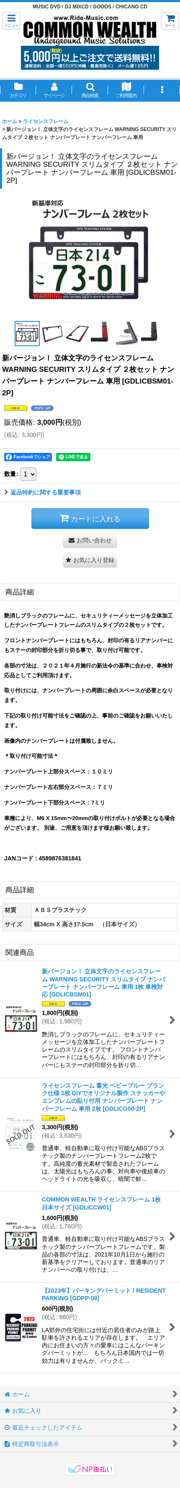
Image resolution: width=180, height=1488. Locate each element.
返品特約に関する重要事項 (42, 492)
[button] (11, 21)
